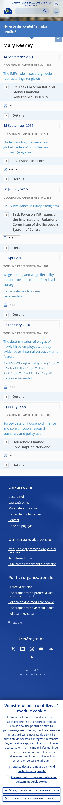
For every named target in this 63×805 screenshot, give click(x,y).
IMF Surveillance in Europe (23, 206)
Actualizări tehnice (21, 558)
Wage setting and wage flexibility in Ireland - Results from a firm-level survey (30, 279)
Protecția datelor (20, 587)
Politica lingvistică (21, 614)
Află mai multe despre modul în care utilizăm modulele (34, 779)
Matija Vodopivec (13, 378)
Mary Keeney (41, 363)
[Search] (29, 11)
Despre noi (16, 497)
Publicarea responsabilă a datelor (32, 564)
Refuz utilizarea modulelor (34, 798)
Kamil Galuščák (11, 363)
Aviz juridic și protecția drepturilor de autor (32, 550)
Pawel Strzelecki (32, 373)
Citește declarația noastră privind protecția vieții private (34, 769)
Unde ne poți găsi (20, 526)
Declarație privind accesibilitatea (31, 608)
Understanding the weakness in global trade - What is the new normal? (27, 147)
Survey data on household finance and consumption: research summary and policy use (29, 428)
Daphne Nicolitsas (16, 368)
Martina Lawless (12, 291)
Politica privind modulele (31, 602)
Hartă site (16, 622)
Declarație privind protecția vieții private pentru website (31, 594)
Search (45, 11)
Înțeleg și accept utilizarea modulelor (34, 790)
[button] (56, 3)
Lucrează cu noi (19, 502)
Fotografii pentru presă (24, 514)
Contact (13, 520)
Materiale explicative (22, 508)
